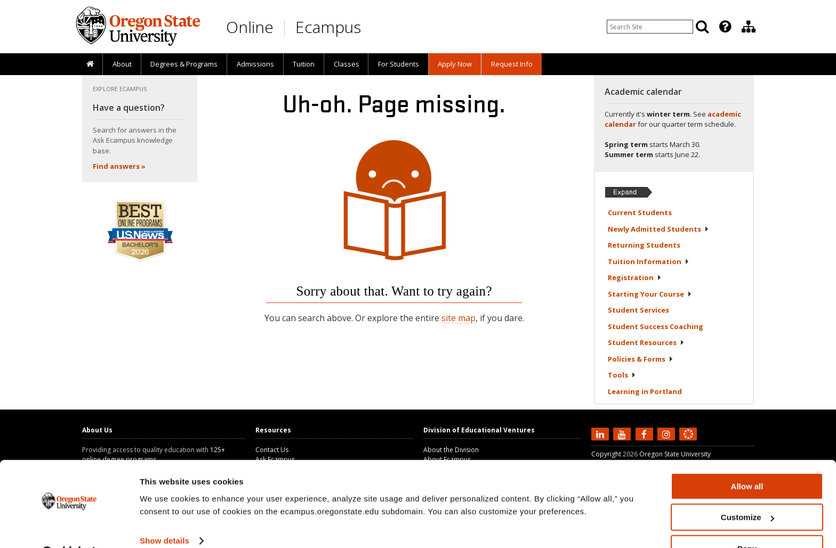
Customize (747, 490)
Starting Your (650, 294)
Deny (747, 521)
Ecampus (328, 27)
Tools (622, 375)
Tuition (304, 64)
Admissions (255, 64)
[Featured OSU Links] (725, 26)
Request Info (512, 64)
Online (250, 27)
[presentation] (724, 26)
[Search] (702, 26)
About (122, 64)
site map (458, 318)
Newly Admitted (658, 229)
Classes (346, 64)
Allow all (747, 459)
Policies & (640, 359)
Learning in (645, 391)
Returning (644, 245)
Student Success (655, 326)
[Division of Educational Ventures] (748, 26)
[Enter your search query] (650, 27)
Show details (164, 513)
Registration (635, 277)
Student (638, 310)
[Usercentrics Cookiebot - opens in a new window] (69, 527)
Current (640, 212)
